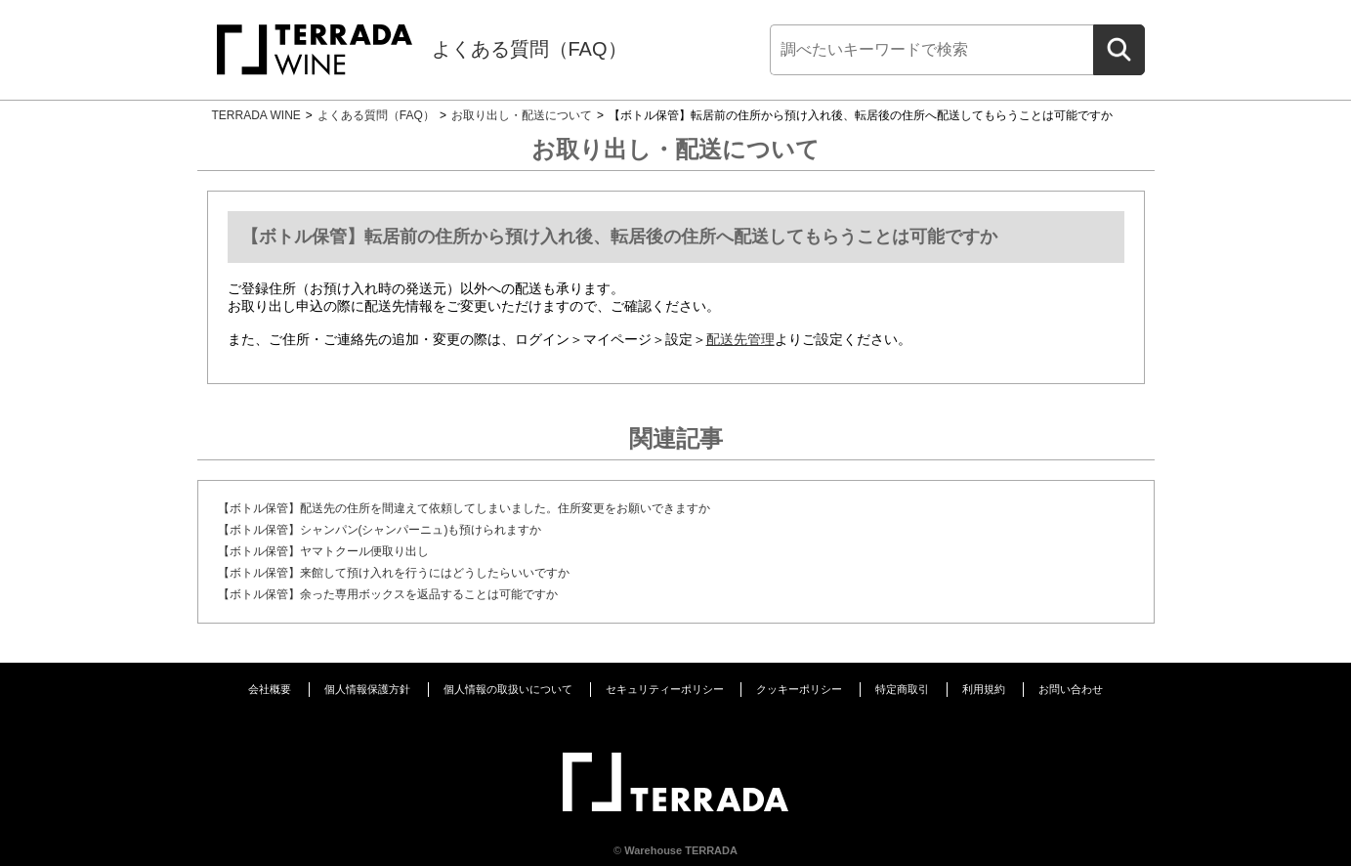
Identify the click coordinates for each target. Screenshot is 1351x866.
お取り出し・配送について (521, 115)
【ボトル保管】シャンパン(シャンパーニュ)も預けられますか (380, 530)
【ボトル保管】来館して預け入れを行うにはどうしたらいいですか (394, 573)
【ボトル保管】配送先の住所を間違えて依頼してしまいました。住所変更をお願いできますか (464, 508)
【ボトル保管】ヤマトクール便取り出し (323, 551)
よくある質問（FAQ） (529, 49)
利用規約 (983, 689)
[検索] (931, 49)
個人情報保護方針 (367, 689)
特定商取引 (902, 689)
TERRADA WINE (256, 115)
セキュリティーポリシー (665, 689)
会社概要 (269, 689)
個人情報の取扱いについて (507, 689)
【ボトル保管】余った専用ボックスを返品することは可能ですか (388, 594)
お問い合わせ (1070, 689)
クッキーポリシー (799, 689)
